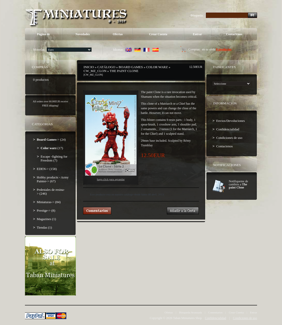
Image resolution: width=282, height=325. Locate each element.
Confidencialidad (227, 129)
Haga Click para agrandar (111, 138)
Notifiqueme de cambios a (238, 184)
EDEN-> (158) (47, 169)
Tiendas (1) (44, 227)
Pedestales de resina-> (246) (51, 191)
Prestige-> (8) (46, 210)
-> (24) (51, 139)
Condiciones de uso (229, 138)
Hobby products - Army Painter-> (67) (53, 179)
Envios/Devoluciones (230, 121)
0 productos (224, 49)
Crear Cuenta (158, 34)
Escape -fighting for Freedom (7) (54, 158)
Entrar (197, 34)
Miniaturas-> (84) (49, 202)
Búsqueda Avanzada (190, 312)
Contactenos (234, 34)
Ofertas (118, 34)
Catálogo (106, 67)
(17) (52, 148)
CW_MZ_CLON (95, 71)
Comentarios (215, 312)
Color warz (157, 67)
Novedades (83, 34)
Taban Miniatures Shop (187, 318)
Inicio (89, 67)
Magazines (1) (46, 219)
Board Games (131, 67)
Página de (43, 34)
